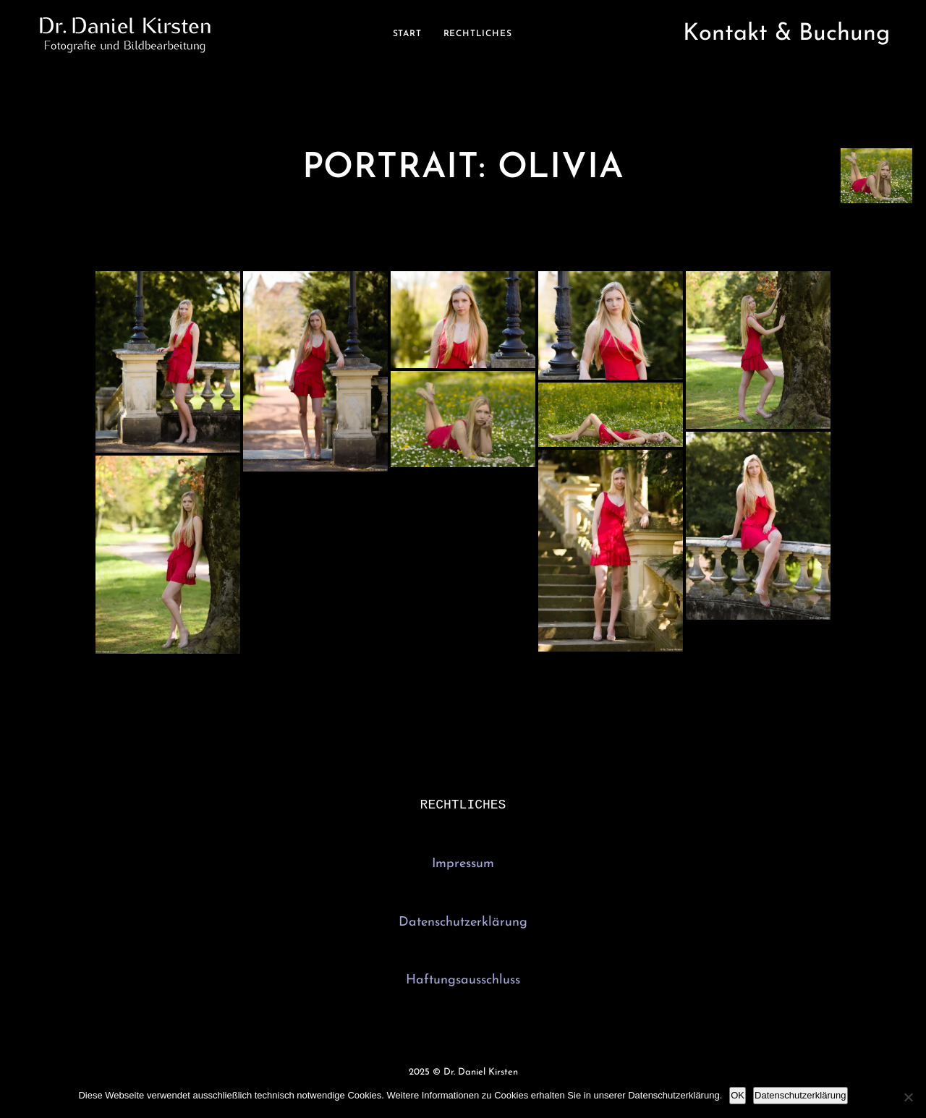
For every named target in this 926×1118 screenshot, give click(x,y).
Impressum (463, 865)
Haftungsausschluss (463, 982)
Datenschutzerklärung (463, 924)
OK (737, 1095)
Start (407, 34)
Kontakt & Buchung (786, 34)
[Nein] (908, 1097)
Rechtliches (477, 34)
